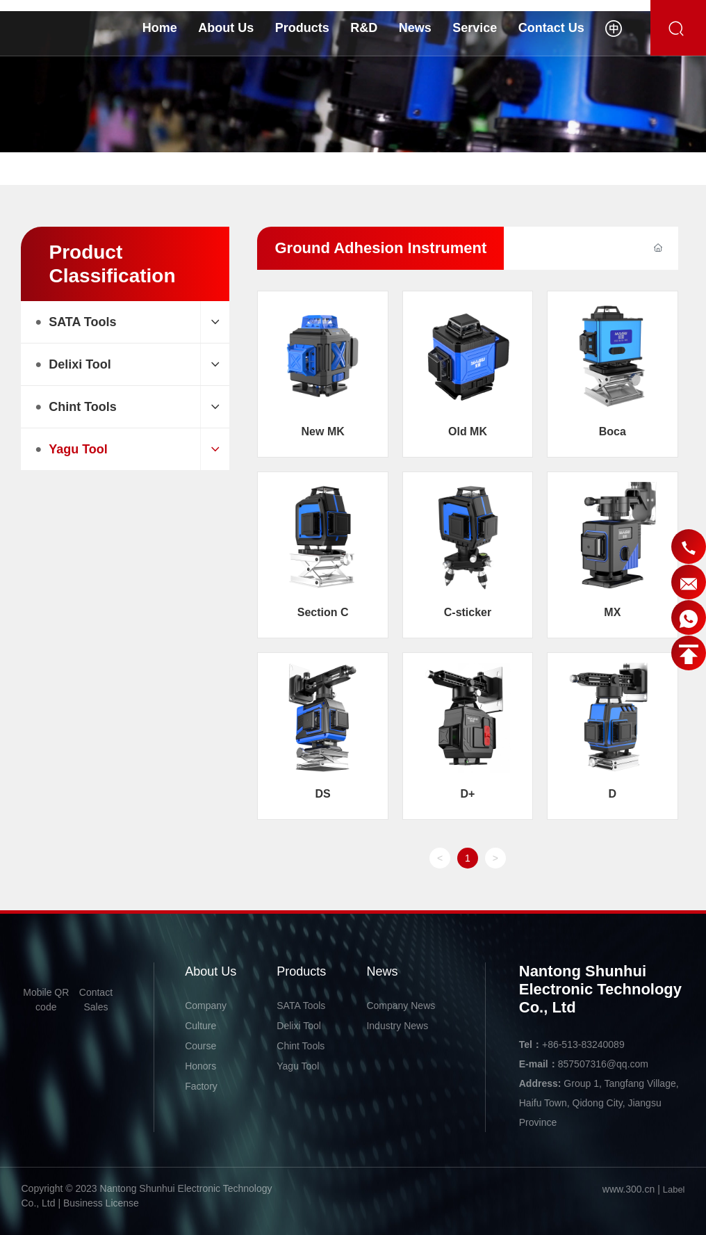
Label (674, 1189)
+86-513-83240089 (583, 1044)
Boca (612, 431)
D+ (468, 794)
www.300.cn (628, 1189)
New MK (323, 431)
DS (323, 794)
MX (612, 612)
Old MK (467, 431)
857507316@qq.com (603, 1063)
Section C (323, 612)
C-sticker (467, 612)
